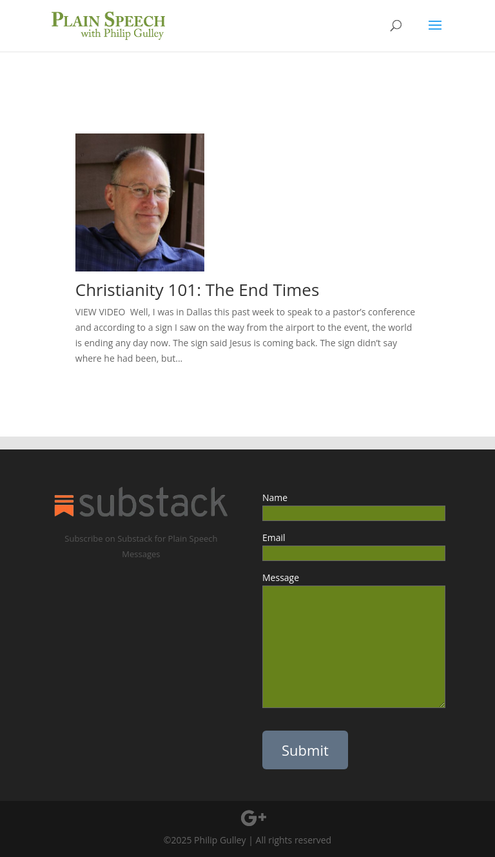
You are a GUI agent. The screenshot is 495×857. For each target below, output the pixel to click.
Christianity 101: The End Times (199, 289)
